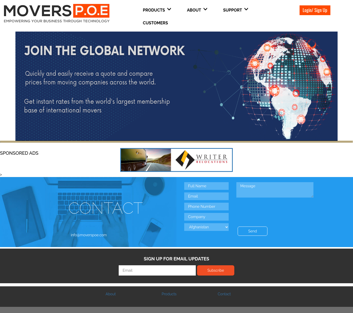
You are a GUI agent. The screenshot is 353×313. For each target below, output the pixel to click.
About (111, 294)
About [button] (197, 10)
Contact (224, 294)
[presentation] (275, 209)
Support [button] (235, 10)
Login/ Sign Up (315, 10)
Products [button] (157, 10)
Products (169, 294)
